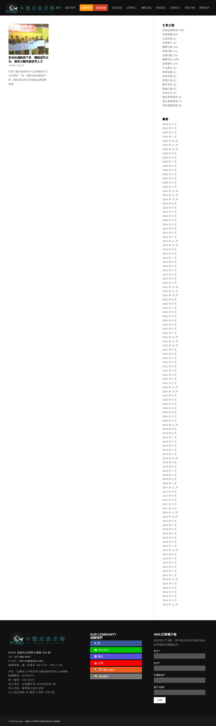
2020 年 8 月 (169, 399)
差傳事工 (167, 42)
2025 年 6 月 (169, 165)
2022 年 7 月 (169, 307)
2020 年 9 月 (169, 395)
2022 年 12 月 (170, 287)
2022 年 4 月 (169, 320)
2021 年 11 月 (170, 341)
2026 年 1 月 (169, 136)
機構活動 (167, 46)
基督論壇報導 (170, 30)
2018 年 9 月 (169, 462)
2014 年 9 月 (169, 583)
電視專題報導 (170, 105)
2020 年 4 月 (169, 408)
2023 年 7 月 (169, 257)
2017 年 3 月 (169, 508)
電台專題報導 (170, 101)
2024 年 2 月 (169, 232)
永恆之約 (167, 92)
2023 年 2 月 (169, 278)
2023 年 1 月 (169, 282)
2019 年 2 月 (169, 454)
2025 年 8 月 (169, 157)
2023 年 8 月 (169, 253)
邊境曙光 (167, 63)
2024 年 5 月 (169, 220)
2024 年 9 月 (169, 203)
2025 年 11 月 (170, 144)
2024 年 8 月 (169, 207)
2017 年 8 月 (169, 495)
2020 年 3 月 (169, 412)
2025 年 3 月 (169, 178)
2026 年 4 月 (169, 124)
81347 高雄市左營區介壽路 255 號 (29, 652)
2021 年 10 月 (170, 345)
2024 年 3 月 (169, 228)
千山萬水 (167, 67)
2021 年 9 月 (169, 349)
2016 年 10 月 (170, 516)
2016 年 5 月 (169, 533)
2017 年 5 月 (169, 504)
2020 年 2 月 (169, 416)
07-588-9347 (23, 656)
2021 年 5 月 (169, 366)
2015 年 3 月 (169, 571)
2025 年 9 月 (169, 153)
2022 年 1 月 (169, 332)
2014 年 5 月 (169, 591)
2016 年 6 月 (169, 529)
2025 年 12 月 (170, 140)
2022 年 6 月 (169, 312)
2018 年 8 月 (169, 466)
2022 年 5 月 (169, 316)
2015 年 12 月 (170, 550)
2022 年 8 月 (169, 303)
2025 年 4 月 (169, 174)
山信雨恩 (167, 38)
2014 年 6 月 (169, 587)
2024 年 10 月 (170, 199)
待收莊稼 (167, 76)
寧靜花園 (167, 72)
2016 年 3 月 (169, 541)
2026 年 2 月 (169, 132)
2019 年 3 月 (169, 449)
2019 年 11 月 (170, 424)
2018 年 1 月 (169, 483)
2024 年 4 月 (169, 224)
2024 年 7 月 (169, 211)
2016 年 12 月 (170, 512)
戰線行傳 (167, 88)
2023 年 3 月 (169, 274)
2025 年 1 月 (169, 186)
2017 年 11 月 (170, 487)
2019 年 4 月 (169, 445)
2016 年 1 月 (169, 545)
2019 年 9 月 (169, 428)
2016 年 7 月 (169, 525)
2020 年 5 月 (169, 403)
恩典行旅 (167, 80)
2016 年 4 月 (169, 537)
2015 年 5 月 (169, 562)
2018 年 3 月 (169, 475)
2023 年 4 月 (169, 270)
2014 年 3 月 (169, 596)
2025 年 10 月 (170, 149)
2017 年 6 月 (169, 500)
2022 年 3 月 (169, 324)
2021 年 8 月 (169, 353)
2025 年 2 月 (169, 182)
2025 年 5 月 (169, 170)
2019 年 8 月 (169, 433)
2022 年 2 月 (169, 328)
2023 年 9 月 (169, 249)
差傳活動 (167, 55)
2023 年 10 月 (170, 245)
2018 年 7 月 (169, 470)
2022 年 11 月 (170, 291)
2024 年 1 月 (169, 236)
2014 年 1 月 (169, 600)
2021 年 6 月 (169, 362)
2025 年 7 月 (169, 161)
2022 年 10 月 (170, 295)
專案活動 (167, 51)
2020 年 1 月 (169, 420)
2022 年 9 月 (169, 299)
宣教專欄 (167, 34)
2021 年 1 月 (169, 383)
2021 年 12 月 (170, 337)
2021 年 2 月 (169, 378)
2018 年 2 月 (169, 479)
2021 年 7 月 (169, 358)
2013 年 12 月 (170, 604)
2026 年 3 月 (169, 128)
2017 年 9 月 (169, 491)
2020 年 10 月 (170, 391)
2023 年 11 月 (170, 241)
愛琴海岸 (167, 84)
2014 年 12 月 (170, 579)
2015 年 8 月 (169, 554)
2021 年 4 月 (169, 370)
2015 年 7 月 (169, 558)
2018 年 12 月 (170, 458)
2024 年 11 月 (170, 195)
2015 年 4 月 (169, 566)
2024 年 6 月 (169, 215)
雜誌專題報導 (170, 97)
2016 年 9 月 (169, 520)
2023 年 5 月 (169, 266)
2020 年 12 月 (170, 387)
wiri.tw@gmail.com (31, 660)
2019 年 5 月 (169, 441)
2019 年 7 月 (169, 437)
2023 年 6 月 (169, 261)
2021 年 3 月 (169, 374)
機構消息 (167, 59)
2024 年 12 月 (170, 191)
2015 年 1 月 (169, 575)
